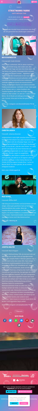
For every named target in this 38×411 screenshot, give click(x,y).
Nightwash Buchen (25, 391)
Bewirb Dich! (11, 391)
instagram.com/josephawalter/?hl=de (21, 305)
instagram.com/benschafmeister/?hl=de (21, 104)
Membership (33, 399)
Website (19, 24)
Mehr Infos (19, 400)
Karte (10, 24)
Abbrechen (14, 403)
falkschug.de (13, 220)
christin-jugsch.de (14, 170)
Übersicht (19, 311)
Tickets (19, 7)
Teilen (27, 24)
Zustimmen (24, 403)
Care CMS (18, 408)
